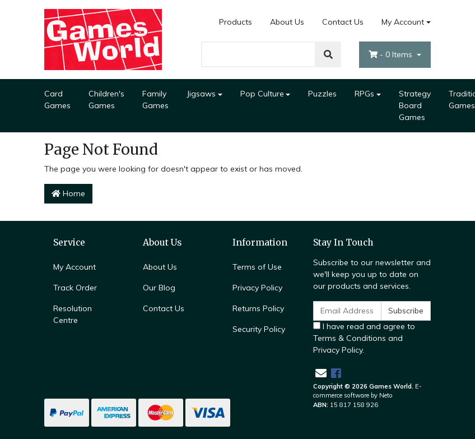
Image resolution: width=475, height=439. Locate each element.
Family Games (155, 99)
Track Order (75, 288)
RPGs (364, 94)
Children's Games (106, 99)
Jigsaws (201, 94)
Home (68, 193)
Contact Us (343, 22)
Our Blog (159, 288)
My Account (74, 267)
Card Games (57, 99)
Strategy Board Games (415, 105)
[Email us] (321, 373)
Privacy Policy (257, 288)
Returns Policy (258, 308)
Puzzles (322, 94)
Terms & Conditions (349, 338)
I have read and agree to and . (364, 338)
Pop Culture (262, 94)
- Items (392, 54)
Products (235, 22)
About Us (287, 22)
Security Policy (258, 329)
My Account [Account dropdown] (402, 22)
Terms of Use (257, 267)
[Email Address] (347, 311)
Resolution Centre (72, 314)
